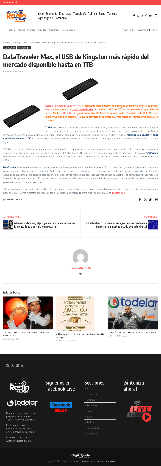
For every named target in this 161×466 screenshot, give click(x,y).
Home (6, 42)
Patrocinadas (54, 30)
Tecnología (79, 13)
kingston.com (118, 192)
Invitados (41, 30)
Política (92, 13)
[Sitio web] (80, 274)
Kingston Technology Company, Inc (62, 105)
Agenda (21, 30)
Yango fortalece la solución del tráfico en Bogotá (132, 332)
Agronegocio (45, 18)
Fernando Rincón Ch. (80, 268)
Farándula (61, 18)
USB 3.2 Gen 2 (68, 113)
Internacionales (70, 30)
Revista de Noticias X (107, 461)
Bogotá (12, 30)
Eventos (31, 30)
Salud (102, 13)
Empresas (65, 13)
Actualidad (9, 47)
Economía (51, 13)
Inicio (41, 13)
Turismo (112, 13)
